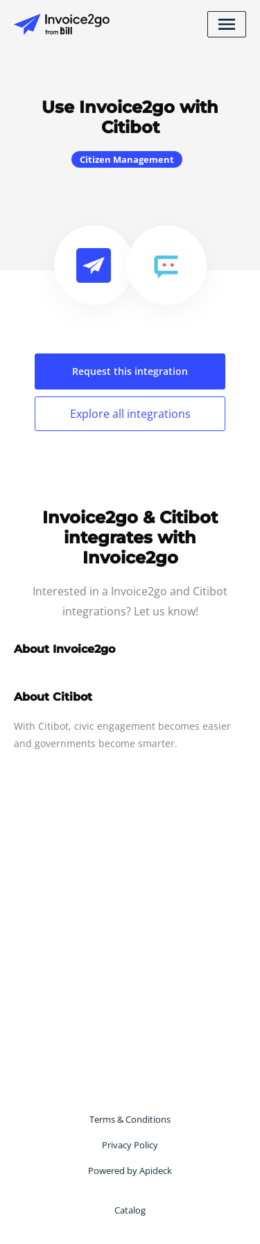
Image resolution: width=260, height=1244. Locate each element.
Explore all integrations (130, 413)
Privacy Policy (130, 1145)
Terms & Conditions (130, 1119)
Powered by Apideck (130, 1170)
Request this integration (130, 371)
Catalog (130, 1210)
